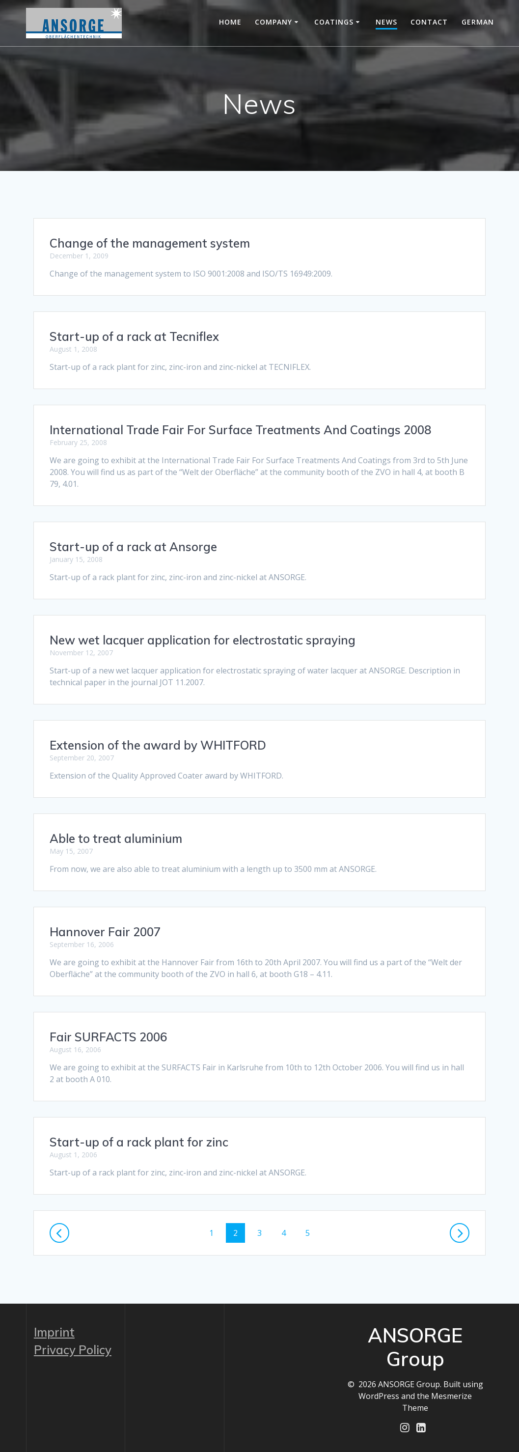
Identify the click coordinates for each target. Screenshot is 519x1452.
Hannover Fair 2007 (105, 931)
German (478, 22)
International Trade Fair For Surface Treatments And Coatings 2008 (240, 429)
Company (273, 22)
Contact (429, 22)
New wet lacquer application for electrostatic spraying (202, 640)
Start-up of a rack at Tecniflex (134, 336)
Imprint (54, 1331)
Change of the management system (150, 243)
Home (230, 22)
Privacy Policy (72, 1349)
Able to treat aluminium (116, 838)
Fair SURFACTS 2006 (108, 1037)
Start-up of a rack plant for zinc (139, 1142)
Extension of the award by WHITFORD (158, 745)
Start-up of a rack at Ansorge (133, 546)
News (386, 22)
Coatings (334, 22)
